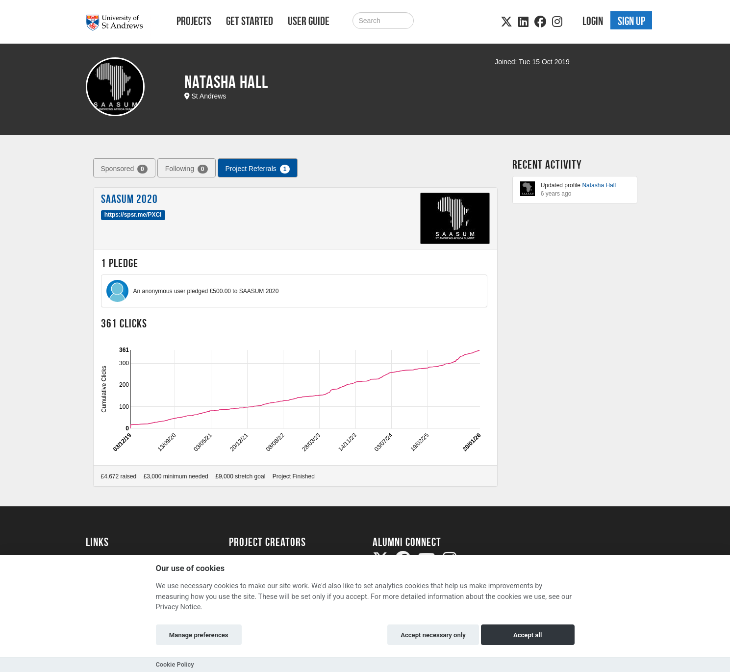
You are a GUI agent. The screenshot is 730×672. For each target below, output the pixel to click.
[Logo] (118, 23)
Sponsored (124, 169)
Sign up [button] (631, 21)
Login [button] (592, 21)
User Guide (308, 21)
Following (186, 169)
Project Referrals (258, 169)
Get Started (249, 21)
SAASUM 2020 (129, 199)
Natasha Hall (599, 185)
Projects (193, 21)
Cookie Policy (175, 664)
